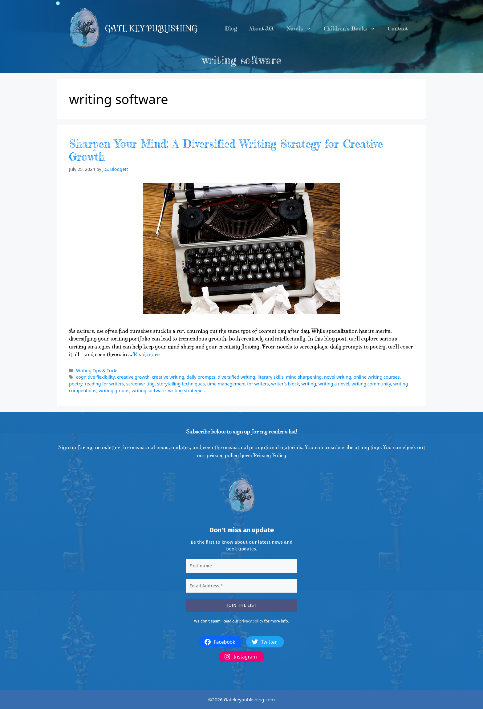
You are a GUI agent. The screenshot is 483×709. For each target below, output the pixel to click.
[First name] (241, 566)
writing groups (114, 390)
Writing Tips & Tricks (97, 370)
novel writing (337, 377)
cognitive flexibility (95, 377)
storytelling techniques (181, 384)
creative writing (168, 377)
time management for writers (238, 384)
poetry (76, 384)
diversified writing (236, 377)
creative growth (133, 377)
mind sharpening (304, 377)
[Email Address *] (241, 586)
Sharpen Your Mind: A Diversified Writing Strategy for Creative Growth (226, 150)
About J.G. (261, 28)
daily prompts (201, 377)
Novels (302, 28)
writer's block (285, 384)
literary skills (270, 377)
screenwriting (140, 384)
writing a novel (334, 384)
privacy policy (251, 621)
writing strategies (186, 390)
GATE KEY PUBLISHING (151, 29)
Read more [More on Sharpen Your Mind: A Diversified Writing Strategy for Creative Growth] (146, 354)
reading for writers (104, 384)
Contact (398, 28)
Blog (231, 28)
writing (308, 384)
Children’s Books (353, 28)
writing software (149, 390)
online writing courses (377, 377)
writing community (371, 384)
